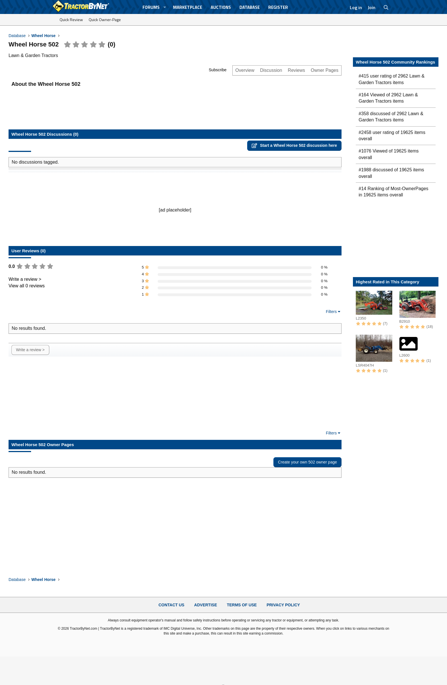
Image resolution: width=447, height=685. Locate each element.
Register (278, 7)
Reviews (296, 70)
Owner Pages (324, 70)
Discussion (271, 70)
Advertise (205, 605)
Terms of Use (242, 605)
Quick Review (71, 20)
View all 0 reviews (27, 285)
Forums (151, 7)
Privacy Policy (283, 605)
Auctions (221, 7)
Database (249, 7)
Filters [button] (331, 311)
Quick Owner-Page (105, 20)
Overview (245, 70)
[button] (165, 7)
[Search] (386, 7)
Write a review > (25, 279)
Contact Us (171, 605)
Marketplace (187, 7)
